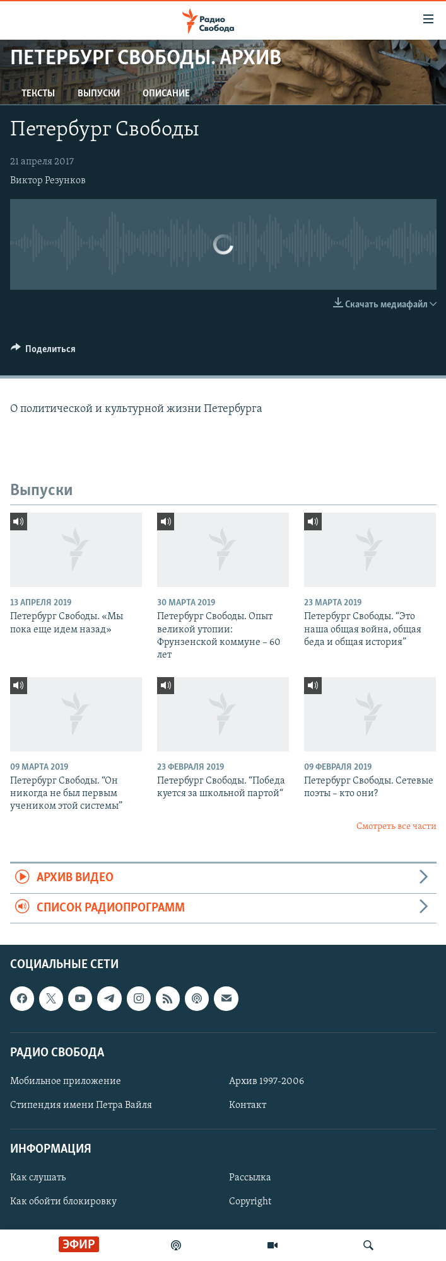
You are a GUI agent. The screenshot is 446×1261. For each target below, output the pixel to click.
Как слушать (38, 1178)
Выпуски (99, 94)
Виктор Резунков (48, 181)
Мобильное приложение (65, 1081)
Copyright (250, 1202)
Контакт (247, 1105)
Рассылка (250, 1178)
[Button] (43, 352)
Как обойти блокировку (63, 1202)
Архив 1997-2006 (266, 1081)
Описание (166, 94)
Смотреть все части (396, 826)
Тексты (38, 94)
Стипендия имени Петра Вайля (81, 1105)
